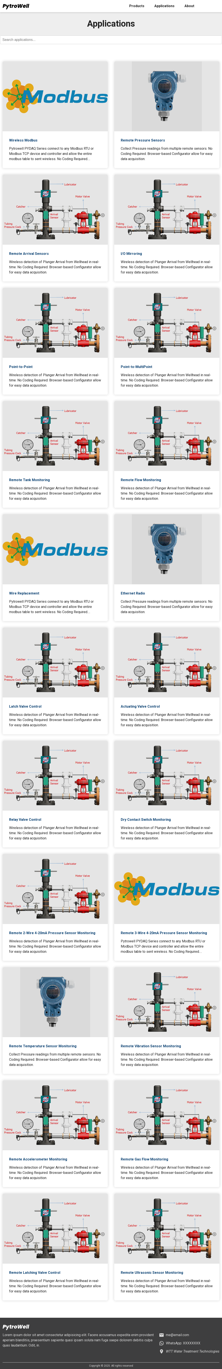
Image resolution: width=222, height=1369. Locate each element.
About (189, 6)
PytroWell (16, 6)
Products (136, 6)
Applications (164, 6)
